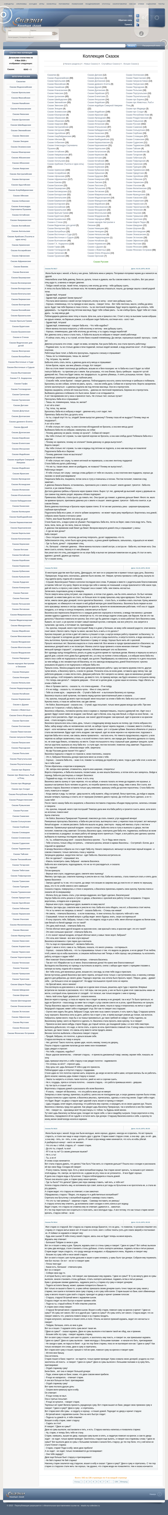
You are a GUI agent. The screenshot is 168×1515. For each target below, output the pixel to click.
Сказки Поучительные (21, 764)
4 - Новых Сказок (89, 64)
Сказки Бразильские (21, 316)
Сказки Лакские (20, 593)
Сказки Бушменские (21, 332)
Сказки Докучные (20, 411)
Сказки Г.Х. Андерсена (21, 378)
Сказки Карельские (20, 533)
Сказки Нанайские (21, 103)
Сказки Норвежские (20, 699)
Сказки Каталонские (21, 539)
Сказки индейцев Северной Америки (105, 105)
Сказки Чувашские (21, 974)
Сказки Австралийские (21, 174)
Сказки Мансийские (20, 98)
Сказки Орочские (21, 721)
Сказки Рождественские (20, 800)
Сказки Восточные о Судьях (20, 367)
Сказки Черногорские (20, 957)
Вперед (124, 1482)
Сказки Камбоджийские (20, 517)
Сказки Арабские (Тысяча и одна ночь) (65, 164)
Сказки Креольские (20, 92)
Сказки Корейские (21, 560)
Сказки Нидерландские (21, 688)
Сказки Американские (21, 220)
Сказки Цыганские (21, 120)
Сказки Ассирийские (21, 250)
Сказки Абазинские (20, 158)
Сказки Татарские (20, 865)
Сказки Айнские (21, 196)
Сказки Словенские (20, 838)
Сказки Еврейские (21, 438)
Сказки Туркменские (21, 892)
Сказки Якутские (21, 1022)
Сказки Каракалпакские (20, 522)
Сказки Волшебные (20, 356)
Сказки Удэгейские (21, 903)
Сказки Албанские (21, 201)
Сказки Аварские (21, 168)
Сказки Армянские (21, 245)
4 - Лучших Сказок (129, 64)
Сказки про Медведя (21, 783)
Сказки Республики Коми (21, 794)
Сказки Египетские (21, 443)
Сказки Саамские (21, 816)
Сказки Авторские (20, 179)
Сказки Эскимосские (21, 147)
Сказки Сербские (21, 827)
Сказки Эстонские (20, 1012)
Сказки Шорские (21, 995)
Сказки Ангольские (20, 231)
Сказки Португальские (21, 759)
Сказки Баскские (21, 272)
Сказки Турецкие (21, 887)
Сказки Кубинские (21, 571)
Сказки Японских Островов (21, 1033)
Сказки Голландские (21, 389)
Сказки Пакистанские (20, 732)
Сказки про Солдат (21, 789)
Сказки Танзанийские (20, 859)
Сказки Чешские (21, 968)
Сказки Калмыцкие (21, 512)
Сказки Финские (21, 930)
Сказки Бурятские (20, 326)
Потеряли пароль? (26, 37)
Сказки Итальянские (21, 495)
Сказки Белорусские (21, 288)
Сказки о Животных (21, 710)
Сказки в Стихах (21, 337)
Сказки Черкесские (21, 952)
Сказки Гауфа (20, 384)
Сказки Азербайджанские (21, 190)
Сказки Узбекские (20, 908)
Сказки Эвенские (21, 136)
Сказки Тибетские (20, 870)
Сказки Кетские (20, 549)
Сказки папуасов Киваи (20, 737)
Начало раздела (72, 64)
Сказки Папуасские (20, 743)
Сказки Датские (20, 405)
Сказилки (20, 81)
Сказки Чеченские (21, 963)
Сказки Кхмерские (21, 587)
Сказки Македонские (21, 625)
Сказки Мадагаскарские (20, 620)
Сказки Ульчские (21, 919)
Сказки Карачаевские (20, 528)
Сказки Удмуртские (20, 898)
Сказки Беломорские (21, 283)
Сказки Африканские (21, 261)
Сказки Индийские (21, 468)
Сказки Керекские (20, 544)
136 (116, 1482)
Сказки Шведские (20, 990)
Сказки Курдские (21, 582)
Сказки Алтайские (20, 215)
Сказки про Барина (20, 770)
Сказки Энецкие (21, 141)
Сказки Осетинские (20, 726)
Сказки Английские (20, 226)
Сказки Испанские (20, 490)
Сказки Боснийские (20, 310)
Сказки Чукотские (20, 979)
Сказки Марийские (21, 631)
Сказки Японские (21, 1028)
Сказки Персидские (20, 748)
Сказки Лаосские (21, 598)
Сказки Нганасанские (20, 109)
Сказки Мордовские (21, 653)
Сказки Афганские (21, 256)
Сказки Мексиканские (20, 636)
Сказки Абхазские (20, 163)
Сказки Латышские (21, 604)
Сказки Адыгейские (20, 185)
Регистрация (13, 37)
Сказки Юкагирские (20, 152)
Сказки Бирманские (20, 299)
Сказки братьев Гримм (21, 321)
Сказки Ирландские (20, 479)
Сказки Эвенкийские (21, 130)
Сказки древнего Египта (20, 422)
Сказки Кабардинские (20, 501)
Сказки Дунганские (21, 432)
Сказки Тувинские (20, 881)
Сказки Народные (20, 658)
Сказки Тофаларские (21, 876)
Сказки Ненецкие (21, 677)
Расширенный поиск (151, 46)
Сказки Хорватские (21, 946)
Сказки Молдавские (20, 642)
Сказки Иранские (21, 474)
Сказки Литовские (21, 609)
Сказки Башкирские (20, 278)
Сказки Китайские (20, 555)
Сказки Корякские (20, 566)
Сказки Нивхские (21, 114)
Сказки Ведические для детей (61, 225)
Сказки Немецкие (21, 672)
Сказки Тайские (20, 854)
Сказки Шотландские (21, 1001)
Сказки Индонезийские (21, 87)
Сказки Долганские (21, 416)
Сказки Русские (20, 811)
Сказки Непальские (20, 683)
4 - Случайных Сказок (109, 64)
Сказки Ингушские (21, 449)
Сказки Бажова (21, 267)
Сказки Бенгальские (21, 294)
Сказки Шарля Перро (21, 984)
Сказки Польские (21, 753)
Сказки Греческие (20, 394)
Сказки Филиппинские (21, 925)
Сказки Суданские (20, 843)
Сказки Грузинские (21, 400)
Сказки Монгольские (21, 647)
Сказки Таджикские (20, 849)
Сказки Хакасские (20, 941)
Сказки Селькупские (21, 821)
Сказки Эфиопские (21, 1017)
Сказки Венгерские (21, 351)
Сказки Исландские (20, 484)
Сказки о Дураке (21, 705)
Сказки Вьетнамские (21, 373)
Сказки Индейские (21, 454)
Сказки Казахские (20, 506)
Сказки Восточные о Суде (20, 362)
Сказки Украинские (21, 914)
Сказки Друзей (21, 427)
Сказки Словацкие (21, 832)
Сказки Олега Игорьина (20, 715)
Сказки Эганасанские (21, 1006)
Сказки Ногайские (20, 694)
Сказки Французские (21, 936)
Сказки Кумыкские (21, 577)
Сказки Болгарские (21, 305)
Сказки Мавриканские (21, 615)
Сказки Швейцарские (21, 125)
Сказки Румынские (21, 805)
